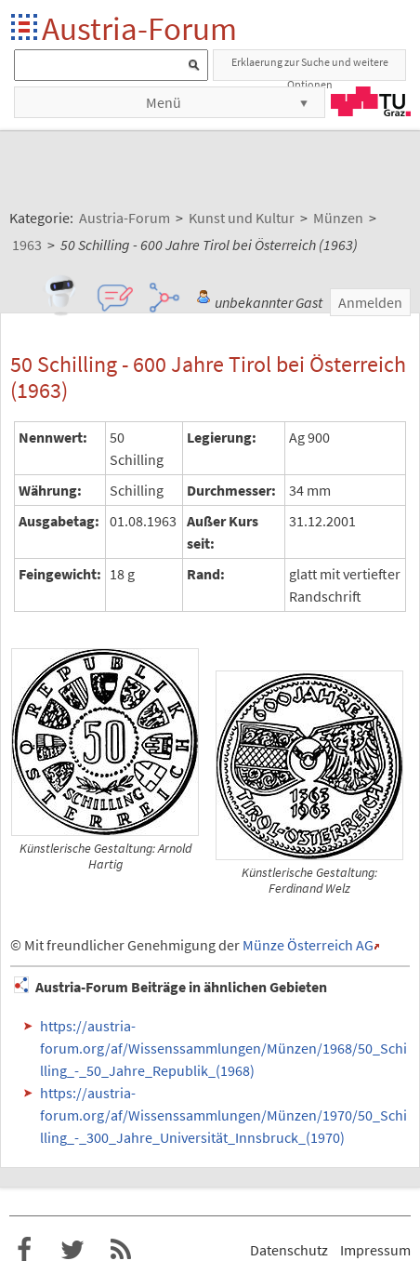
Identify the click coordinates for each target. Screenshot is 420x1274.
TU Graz (371, 101)
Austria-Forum (139, 28)
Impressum (375, 1250)
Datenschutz (289, 1250)
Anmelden (370, 302)
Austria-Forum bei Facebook (24, 1250)
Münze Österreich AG (308, 945)
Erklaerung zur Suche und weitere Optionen (309, 68)
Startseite (25, 28)
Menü (163, 102)
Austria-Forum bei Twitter (72, 1250)
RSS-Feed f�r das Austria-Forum (121, 1250)
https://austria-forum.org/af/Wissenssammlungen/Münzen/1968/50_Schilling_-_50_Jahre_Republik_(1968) (223, 1048)
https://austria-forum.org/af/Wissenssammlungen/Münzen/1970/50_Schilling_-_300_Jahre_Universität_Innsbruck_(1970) (223, 1115)
